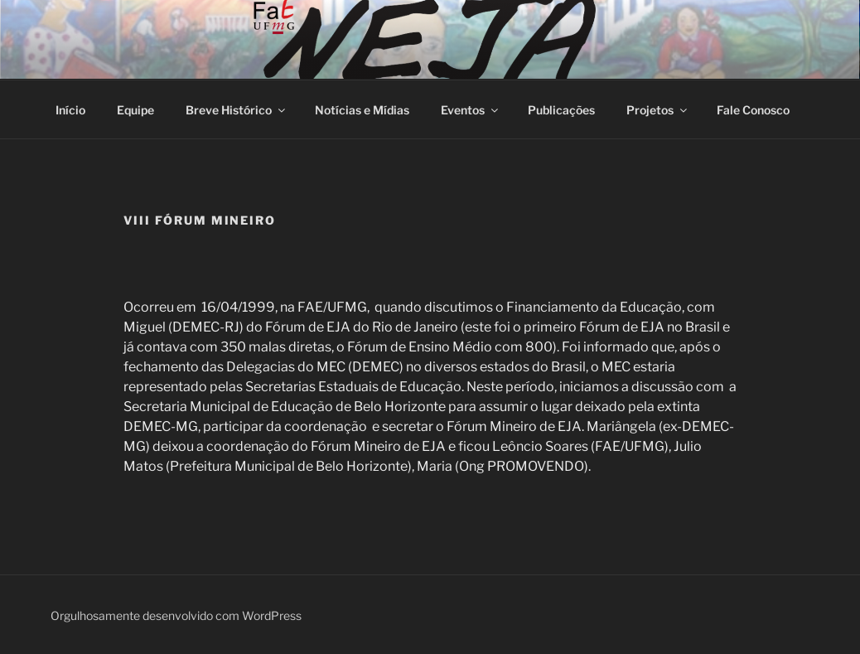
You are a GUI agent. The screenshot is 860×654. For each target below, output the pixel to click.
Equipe (135, 110)
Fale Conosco (753, 110)
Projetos (657, 110)
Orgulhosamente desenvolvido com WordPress (176, 615)
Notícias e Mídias (362, 110)
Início (70, 110)
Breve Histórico (236, 110)
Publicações (561, 110)
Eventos (470, 110)
